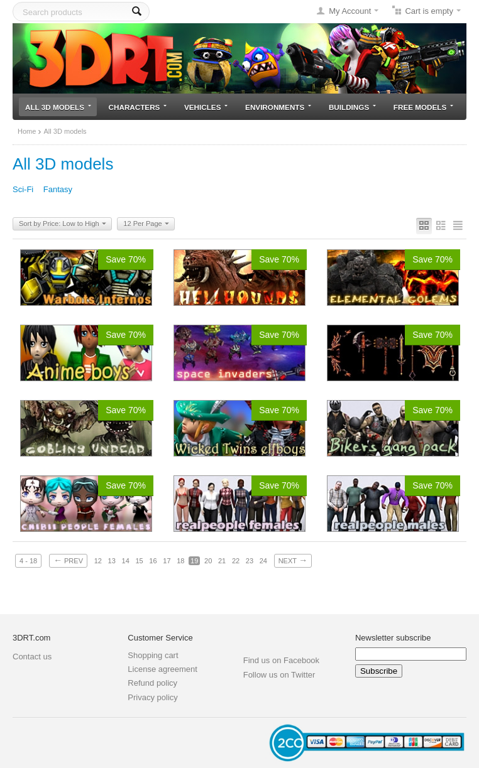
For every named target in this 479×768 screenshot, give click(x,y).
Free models (423, 107)
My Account (350, 11)
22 (235, 561)
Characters (138, 107)
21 (222, 561)
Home (27, 131)
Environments (278, 107)
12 (98, 561)
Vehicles (206, 107)
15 (139, 561)
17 (166, 561)
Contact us (32, 656)
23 (249, 561)
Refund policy (152, 683)
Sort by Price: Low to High (62, 224)
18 (180, 561)
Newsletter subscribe (393, 637)
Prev (68, 560)
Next (292, 560)
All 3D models (58, 107)
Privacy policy (152, 697)
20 (208, 561)
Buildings (352, 107)
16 (153, 561)
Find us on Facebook (281, 660)
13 (112, 561)
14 (125, 561)
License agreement (162, 669)
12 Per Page (145, 224)
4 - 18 (28, 561)
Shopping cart (153, 655)
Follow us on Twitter (279, 674)
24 (263, 561)
